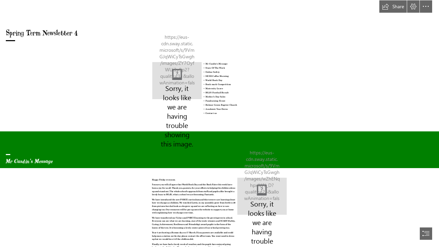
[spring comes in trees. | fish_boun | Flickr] (177, 80)
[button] (393, 6)
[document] (219, 123)
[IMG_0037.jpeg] (262, 196)
